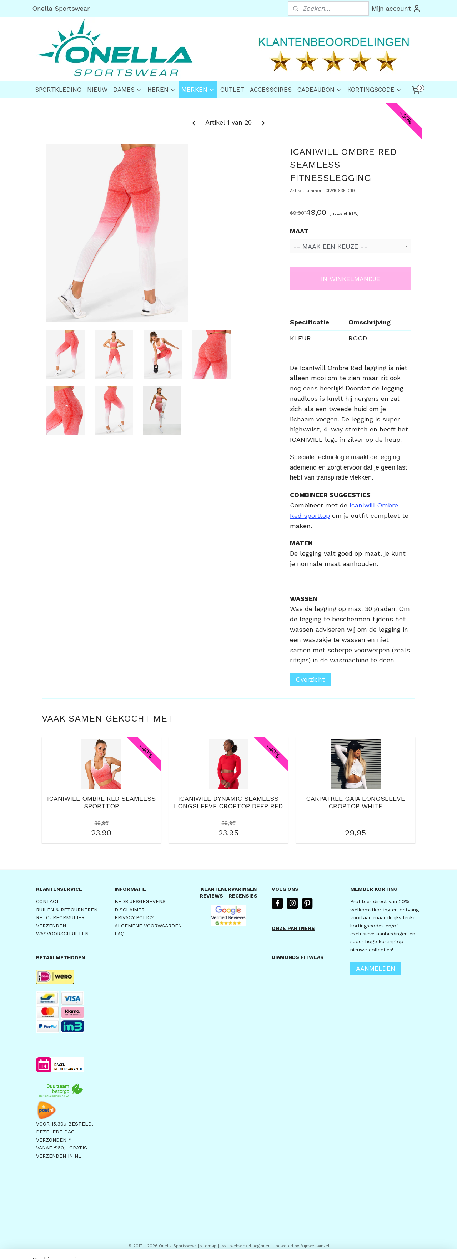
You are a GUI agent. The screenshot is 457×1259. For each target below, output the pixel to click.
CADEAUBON (319, 89)
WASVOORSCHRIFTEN (62, 933)
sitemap (208, 1246)
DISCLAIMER (130, 909)
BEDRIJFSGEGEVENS (140, 901)
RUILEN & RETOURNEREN (66, 909)
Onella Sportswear (61, 8)
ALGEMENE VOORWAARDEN (148, 926)
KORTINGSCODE (374, 89)
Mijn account (396, 8)
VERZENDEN (51, 926)
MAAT (299, 231)
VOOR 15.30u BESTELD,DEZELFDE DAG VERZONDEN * (64, 1132)
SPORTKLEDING (58, 89)
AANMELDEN (375, 968)
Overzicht (310, 679)
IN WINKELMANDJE (350, 279)
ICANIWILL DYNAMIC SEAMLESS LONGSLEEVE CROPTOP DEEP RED (228, 802)
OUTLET (232, 89)
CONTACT (48, 901)
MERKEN (198, 89)
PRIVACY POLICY (134, 917)
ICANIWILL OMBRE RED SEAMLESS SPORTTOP (101, 802)
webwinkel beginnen (250, 1246)
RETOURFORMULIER (60, 917)
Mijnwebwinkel (315, 1246)
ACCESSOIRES (271, 89)
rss (223, 1246)
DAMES (127, 89)
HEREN (161, 89)
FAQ (120, 933)
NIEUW (97, 89)
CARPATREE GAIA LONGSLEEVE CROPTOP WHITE (355, 802)
